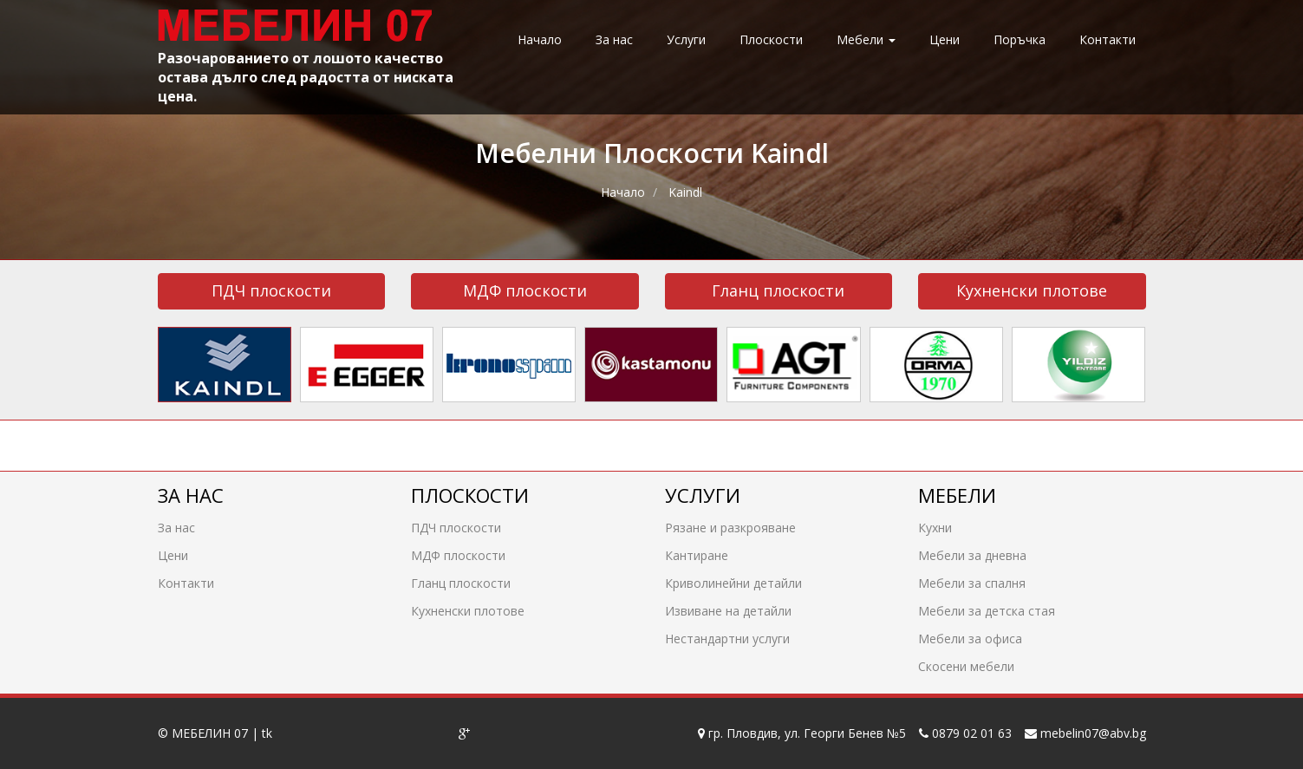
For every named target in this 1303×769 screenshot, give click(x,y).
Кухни (935, 526)
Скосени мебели (966, 665)
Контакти (1107, 39)
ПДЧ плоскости (271, 290)
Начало (540, 39)
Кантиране (696, 554)
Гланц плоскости (778, 290)
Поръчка (1020, 39)
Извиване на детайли (728, 610)
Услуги (686, 39)
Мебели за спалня (972, 582)
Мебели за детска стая (986, 610)
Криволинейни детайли (733, 582)
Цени (944, 39)
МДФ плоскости (525, 290)
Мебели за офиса (970, 637)
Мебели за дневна (972, 554)
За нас (614, 39)
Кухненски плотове (1031, 290)
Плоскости (771, 39)
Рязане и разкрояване (730, 526)
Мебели (866, 39)
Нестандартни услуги (727, 637)
